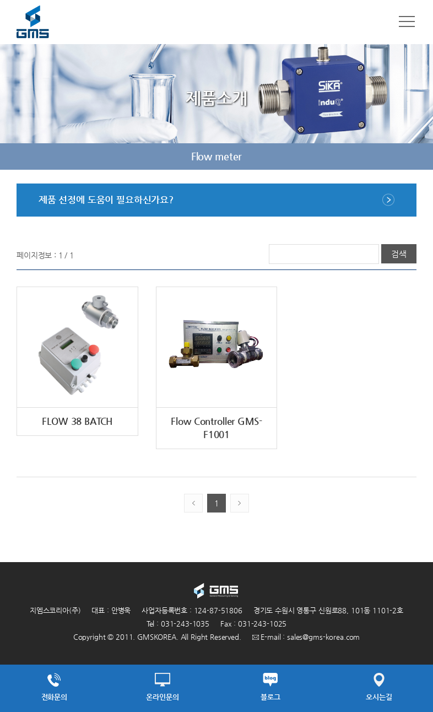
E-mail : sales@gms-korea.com (306, 637)
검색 (399, 253)
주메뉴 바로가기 (0, 0)
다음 (409, 156)
